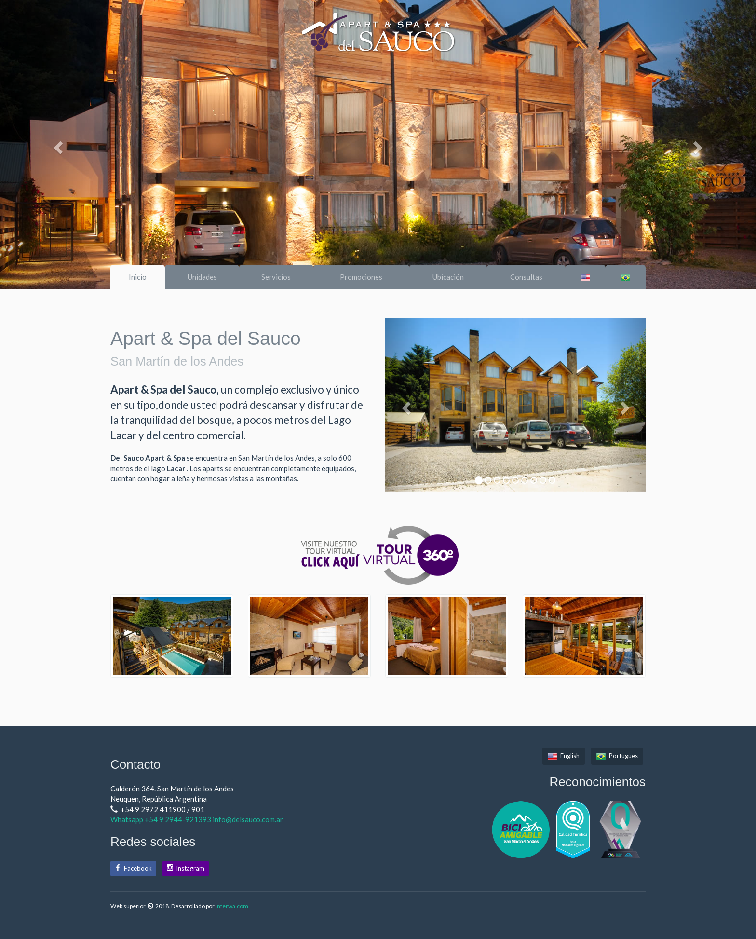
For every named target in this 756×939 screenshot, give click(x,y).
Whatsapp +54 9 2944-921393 (161, 819)
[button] (56, 144)
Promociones (361, 276)
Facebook (133, 868)
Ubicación (448, 276)
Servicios (276, 276)
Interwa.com (232, 906)
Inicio (138, 276)
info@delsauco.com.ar (248, 819)
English (564, 756)
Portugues (617, 756)
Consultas (526, 276)
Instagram (185, 868)
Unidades (202, 276)
